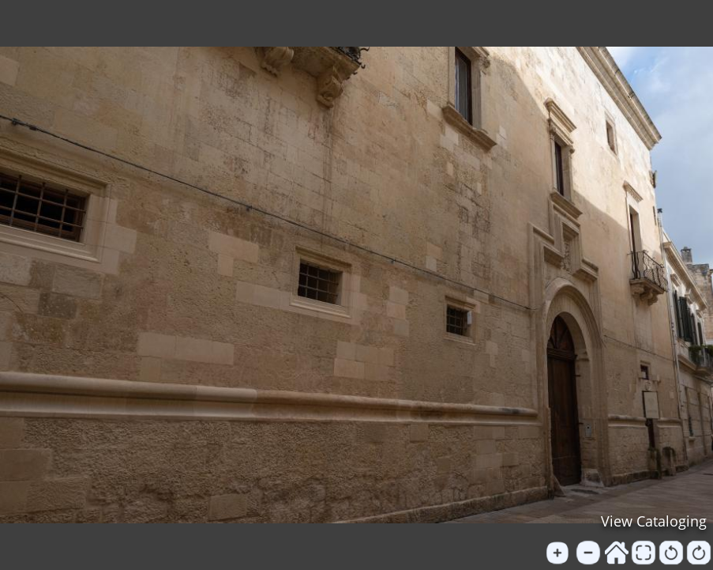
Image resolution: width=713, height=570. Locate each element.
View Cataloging (654, 520)
